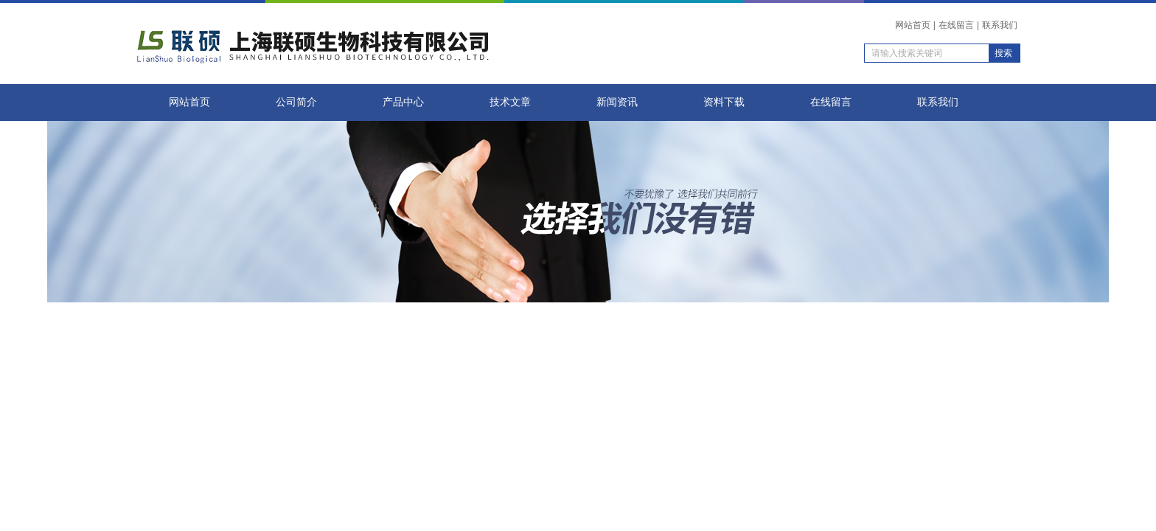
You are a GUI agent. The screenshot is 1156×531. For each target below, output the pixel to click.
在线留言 (956, 25)
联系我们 (999, 25)
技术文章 (510, 102)
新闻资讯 (617, 102)
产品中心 (403, 102)
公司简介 (296, 102)
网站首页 (912, 25)
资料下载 (724, 102)
